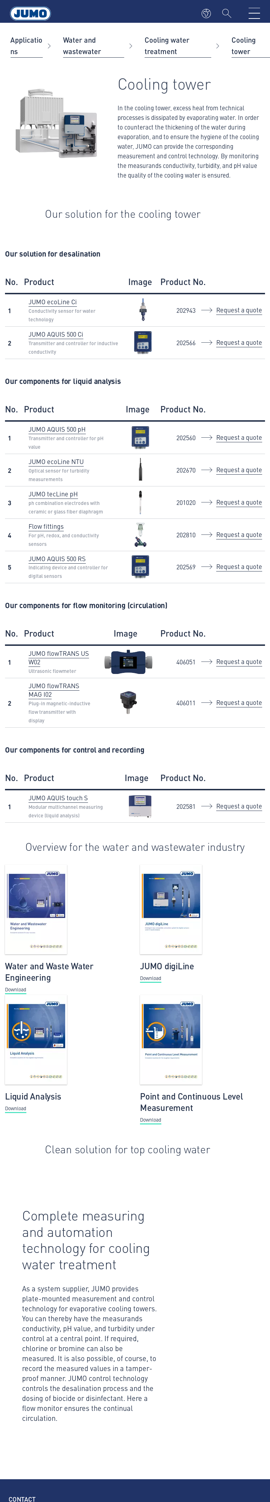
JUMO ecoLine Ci (52, 301)
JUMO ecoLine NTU (56, 461)
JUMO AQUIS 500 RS (57, 558)
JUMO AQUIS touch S (58, 797)
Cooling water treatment (167, 45)
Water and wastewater (82, 45)
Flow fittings (46, 526)
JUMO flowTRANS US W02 (58, 657)
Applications (26, 45)
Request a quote (239, 309)
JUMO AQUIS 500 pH (57, 429)
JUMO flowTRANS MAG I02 (53, 690)
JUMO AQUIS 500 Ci (55, 334)
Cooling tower (244, 45)
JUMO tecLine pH (53, 493)
